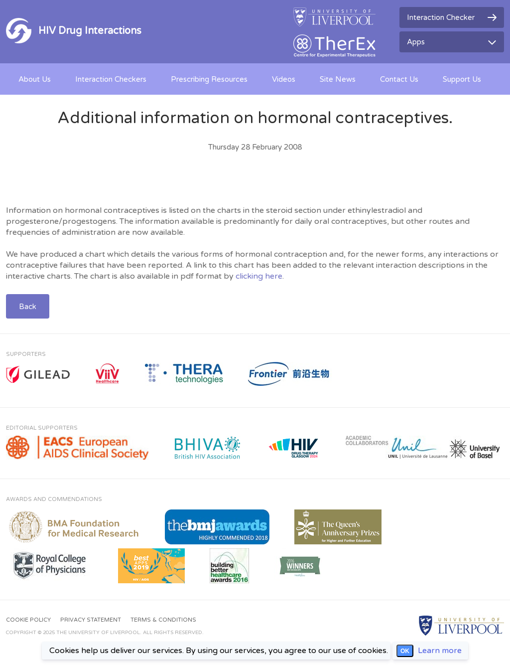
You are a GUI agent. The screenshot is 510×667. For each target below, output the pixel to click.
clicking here (259, 276)
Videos (283, 79)
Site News (338, 79)
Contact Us (399, 79)
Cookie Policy (28, 620)
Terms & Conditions (163, 620)
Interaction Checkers (110, 79)
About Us (34, 79)
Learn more (440, 651)
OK (404, 651)
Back (27, 306)
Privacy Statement (90, 620)
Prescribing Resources (209, 79)
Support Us (462, 79)
